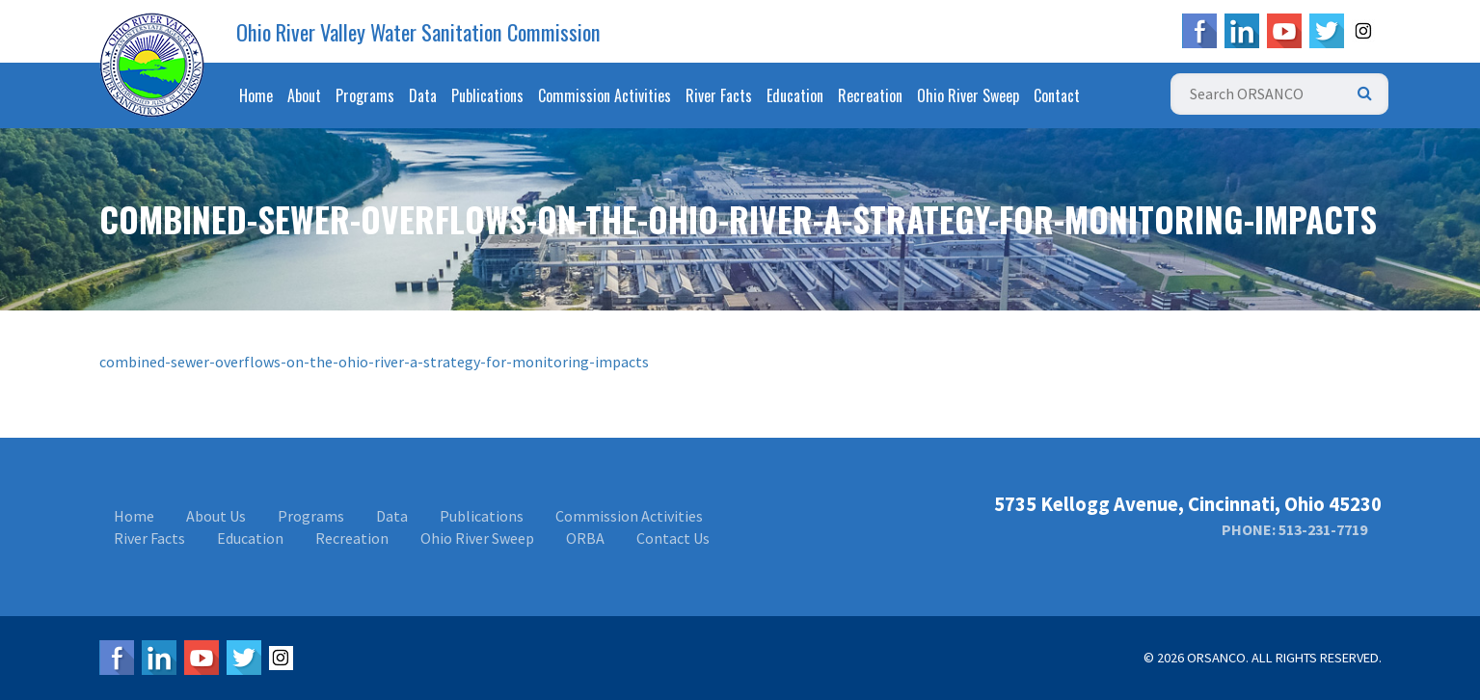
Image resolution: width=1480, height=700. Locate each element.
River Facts (719, 95)
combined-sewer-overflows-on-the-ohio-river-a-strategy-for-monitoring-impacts (374, 361)
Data (423, 95)
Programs (365, 95)
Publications (487, 95)
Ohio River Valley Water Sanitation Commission (418, 31)
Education (795, 95)
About (304, 95)
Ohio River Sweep (968, 95)
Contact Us (673, 538)
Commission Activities (604, 95)
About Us (216, 515)
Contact (1057, 95)
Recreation (870, 95)
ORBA (585, 538)
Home (256, 95)
